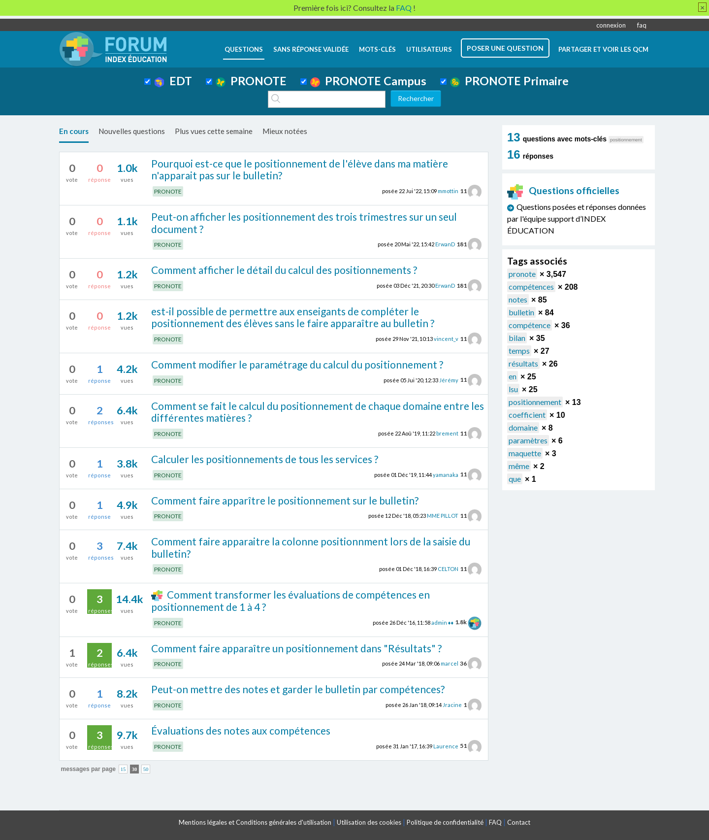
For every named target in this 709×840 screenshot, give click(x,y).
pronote (522, 273)
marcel (449, 663)
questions (244, 49)
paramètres (528, 440)
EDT (173, 81)
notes (518, 299)
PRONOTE (251, 81)
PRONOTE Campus (368, 81)
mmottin (448, 191)
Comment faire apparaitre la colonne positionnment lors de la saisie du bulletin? (310, 547)
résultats (523, 363)
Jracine (452, 705)
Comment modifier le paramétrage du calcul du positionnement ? (297, 364)
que (515, 478)
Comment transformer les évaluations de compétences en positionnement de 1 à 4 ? (290, 600)
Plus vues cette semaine (214, 131)
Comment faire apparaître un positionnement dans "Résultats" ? (296, 648)
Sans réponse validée (311, 49)
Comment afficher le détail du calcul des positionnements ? (284, 270)
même (519, 465)
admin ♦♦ (442, 622)
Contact (518, 822)
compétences (531, 286)
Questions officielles (563, 190)
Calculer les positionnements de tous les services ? (264, 459)
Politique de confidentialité (445, 822)
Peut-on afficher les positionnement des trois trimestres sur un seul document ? (304, 222)
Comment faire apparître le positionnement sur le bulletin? (285, 500)
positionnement (535, 401)
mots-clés (377, 49)
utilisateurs (429, 49)
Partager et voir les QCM (603, 49)
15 (123, 769)
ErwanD (445, 244)
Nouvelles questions (131, 131)
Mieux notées (284, 131)
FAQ (495, 822)
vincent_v (446, 339)
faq (641, 25)
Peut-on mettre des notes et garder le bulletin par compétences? (298, 689)
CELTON (448, 569)
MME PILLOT (442, 515)
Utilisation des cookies (369, 822)
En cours (74, 131)
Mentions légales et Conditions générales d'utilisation (255, 822)
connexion (611, 25)
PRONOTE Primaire (509, 81)
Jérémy (448, 379)
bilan (517, 337)
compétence (529, 325)
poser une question (505, 48)
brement (447, 433)
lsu (513, 389)
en (512, 376)
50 (146, 769)
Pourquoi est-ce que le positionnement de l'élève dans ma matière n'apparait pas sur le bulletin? (299, 169)
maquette (525, 453)
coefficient (527, 414)
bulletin (521, 312)
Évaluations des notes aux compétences (240, 730)
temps (519, 350)
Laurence (445, 745)
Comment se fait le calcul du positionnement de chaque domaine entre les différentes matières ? (317, 412)
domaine (523, 427)
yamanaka (445, 474)
